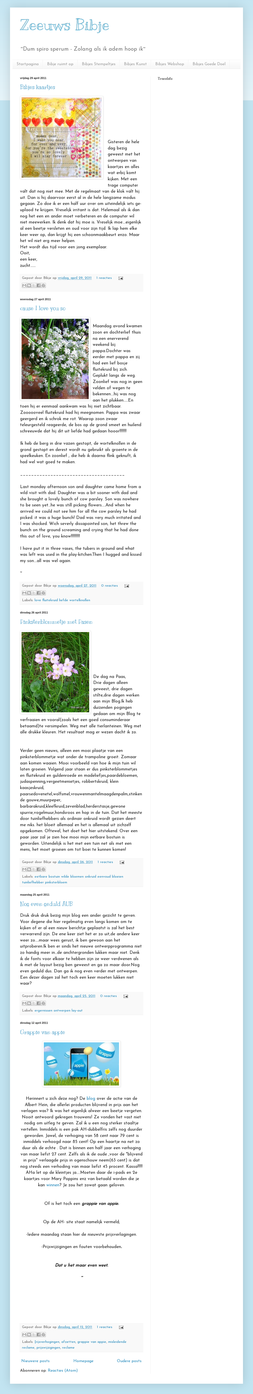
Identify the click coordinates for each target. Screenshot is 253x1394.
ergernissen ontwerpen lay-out (59, 1011)
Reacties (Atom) (63, 1371)
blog (91, 1099)
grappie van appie (91, 1342)
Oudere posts (129, 1361)
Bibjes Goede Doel (209, 64)
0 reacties (109, 586)
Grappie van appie (42, 1032)
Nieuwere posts (35, 1361)
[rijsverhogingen (47, 1342)
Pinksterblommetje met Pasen (56, 621)
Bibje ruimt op (60, 64)
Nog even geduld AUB (46, 903)
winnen (52, 1185)
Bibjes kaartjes (37, 87)
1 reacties (104, 278)
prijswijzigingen (48, 1348)
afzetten (68, 1342)
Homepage (83, 1361)
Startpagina (28, 64)
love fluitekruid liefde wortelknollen (62, 600)
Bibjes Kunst (135, 64)
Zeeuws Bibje (64, 25)
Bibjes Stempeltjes (98, 64)
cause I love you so (42, 308)
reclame (68, 1348)
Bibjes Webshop (169, 64)
